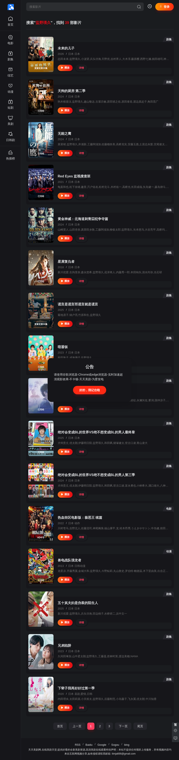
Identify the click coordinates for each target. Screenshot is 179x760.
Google (101, 744)
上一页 (77, 726)
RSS (78, 744)
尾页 (140, 726)
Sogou (115, 744)
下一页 (123, 726)
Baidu (88, 744)
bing (126, 744)
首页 (60, 726)
